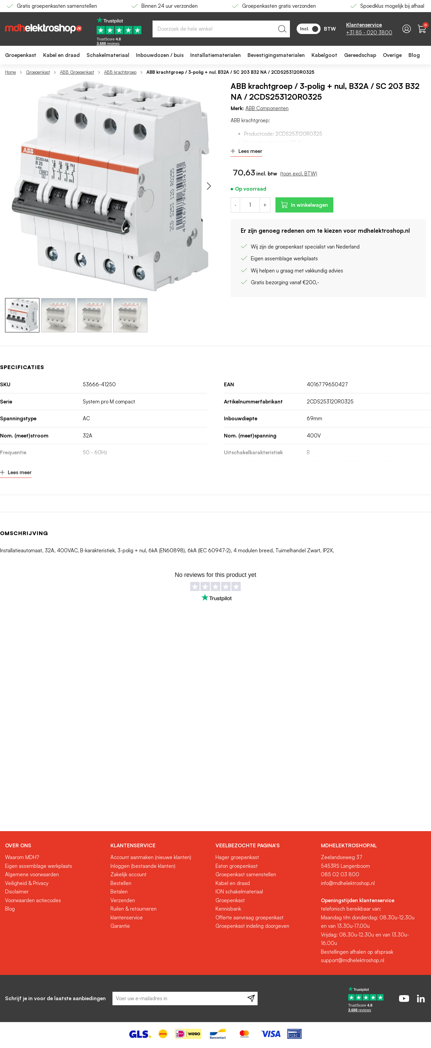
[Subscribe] (251, 998)
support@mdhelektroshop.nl (352, 960)
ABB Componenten (267, 108)
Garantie (120, 926)
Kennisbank (228, 909)
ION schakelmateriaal (239, 891)
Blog (10, 909)
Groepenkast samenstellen (246, 874)
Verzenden (122, 900)
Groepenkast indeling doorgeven (252, 926)
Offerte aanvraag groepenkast (250, 917)
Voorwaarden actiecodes (33, 900)
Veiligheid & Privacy (26, 883)
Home (10, 72)
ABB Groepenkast (77, 72)
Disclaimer (17, 891)
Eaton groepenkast (237, 866)
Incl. (309, 29)
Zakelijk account (128, 874)
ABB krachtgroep (120, 72)
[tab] (55, 845)
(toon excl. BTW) (298, 173)
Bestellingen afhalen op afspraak (357, 952)
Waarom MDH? (22, 857)
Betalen (119, 891)
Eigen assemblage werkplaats (38, 866)
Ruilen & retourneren (133, 909)
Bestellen (120, 883)
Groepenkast (38, 72)
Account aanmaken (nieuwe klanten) (150, 857)
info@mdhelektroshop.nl (348, 883)
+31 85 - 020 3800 (369, 32)
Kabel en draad (233, 883)
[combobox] (221, 29)
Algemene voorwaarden (32, 874)
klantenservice (126, 917)
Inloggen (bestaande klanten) (142, 866)
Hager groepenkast (237, 857)
